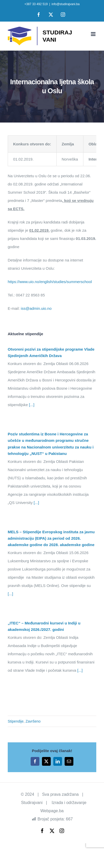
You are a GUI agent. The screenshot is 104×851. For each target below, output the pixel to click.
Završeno (32, 721)
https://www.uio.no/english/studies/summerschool (50, 281)
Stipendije (16, 721)
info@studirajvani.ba (65, 4)
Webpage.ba (52, 811)
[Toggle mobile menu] (93, 34)
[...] (31, 405)
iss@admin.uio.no (36, 308)
